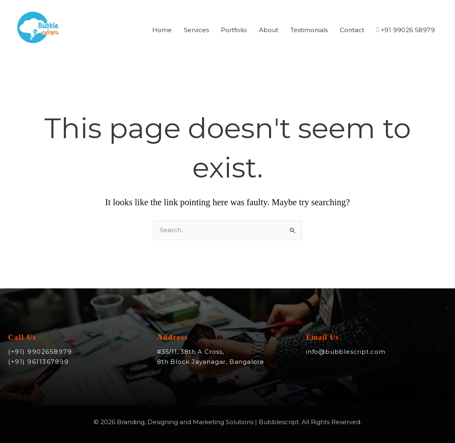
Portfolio (234, 30)
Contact (352, 30)
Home (162, 30)
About (268, 30)
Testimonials (309, 30)
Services (196, 30)
